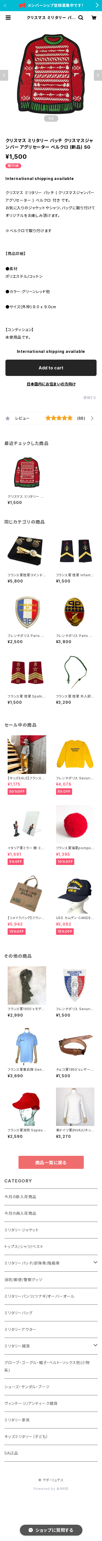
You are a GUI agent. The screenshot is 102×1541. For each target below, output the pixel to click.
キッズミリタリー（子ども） (26, 1436)
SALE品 (11, 1453)
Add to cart (51, 368)
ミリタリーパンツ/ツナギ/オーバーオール (39, 1296)
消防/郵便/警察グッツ (23, 1279)
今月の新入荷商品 (20, 1196)
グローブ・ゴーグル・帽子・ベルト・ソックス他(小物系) (47, 1366)
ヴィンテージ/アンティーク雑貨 (31, 1403)
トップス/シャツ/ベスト (24, 1246)
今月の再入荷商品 (20, 1213)
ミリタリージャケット (21, 1230)
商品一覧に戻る (51, 1162)
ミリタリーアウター (20, 1329)
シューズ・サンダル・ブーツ (26, 1386)
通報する (90, 398)
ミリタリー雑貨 (17, 1346)
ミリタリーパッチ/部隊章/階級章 (32, 1263)
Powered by (51, 1489)
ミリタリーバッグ (18, 1312)
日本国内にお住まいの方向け (51, 384)
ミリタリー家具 (17, 1420)
